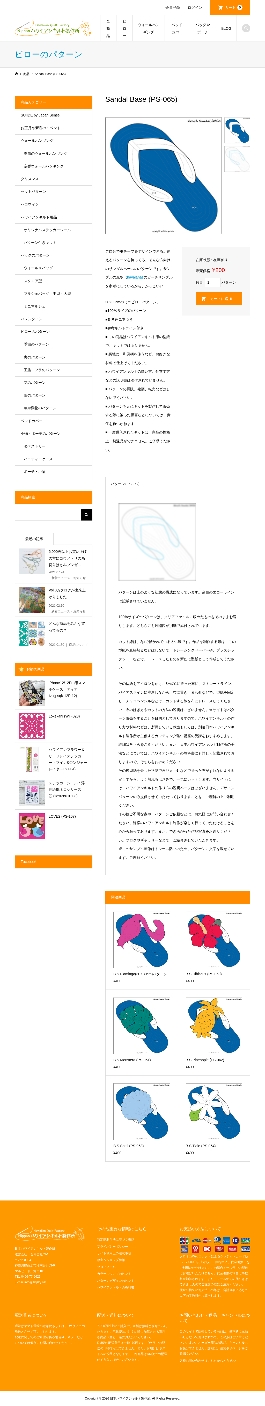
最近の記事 (34, 539)
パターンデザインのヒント (115, 1281)
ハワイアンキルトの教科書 (115, 1287)
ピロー (124, 28)
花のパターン (35, 382)
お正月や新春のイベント (41, 128)
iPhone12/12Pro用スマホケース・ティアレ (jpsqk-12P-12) (67, 689)
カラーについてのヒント (114, 1274)
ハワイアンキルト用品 (39, 217)
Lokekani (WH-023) (64, 716)
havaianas (135, 277)
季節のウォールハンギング (45, 153)
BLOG (226, 28)
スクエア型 (33, 281)
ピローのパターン (35, 331)
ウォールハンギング (148, 28)
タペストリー (35, 446)
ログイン (195, 7)
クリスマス (30, 179)
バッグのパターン (35, 255)
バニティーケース (38, 459)
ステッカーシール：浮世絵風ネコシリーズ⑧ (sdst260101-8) (67, 789)
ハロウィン (30, 204)
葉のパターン (35, 395)
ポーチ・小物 (35, 472)
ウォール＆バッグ (38, 268)
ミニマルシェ (35, 306)
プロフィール (106, 1267)
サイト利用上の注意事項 (114, 1253)
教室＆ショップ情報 (111, 1260)
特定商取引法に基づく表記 (115, 1239)
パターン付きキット (40, 242)
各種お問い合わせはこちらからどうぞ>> (208, 1361)
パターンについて (125, 484)
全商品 (108, 28)
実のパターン (35, 357)
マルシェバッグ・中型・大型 (47, 293)
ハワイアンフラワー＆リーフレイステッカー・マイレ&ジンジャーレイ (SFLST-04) (68, 759)
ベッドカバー (177, 28)
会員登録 (172, 7)
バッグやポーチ (202, 28)
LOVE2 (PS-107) (62, 816)
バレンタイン (31, 319)
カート (233, 7)
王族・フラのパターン (42, 370)
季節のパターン (36, 344)
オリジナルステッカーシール (47, 230)
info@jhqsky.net (35, 1282)
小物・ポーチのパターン (41, 433)
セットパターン (33, 191)
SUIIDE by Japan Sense (40, 115)
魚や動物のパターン (40, 408)
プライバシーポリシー (112, 1246)
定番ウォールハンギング (44, 166)
